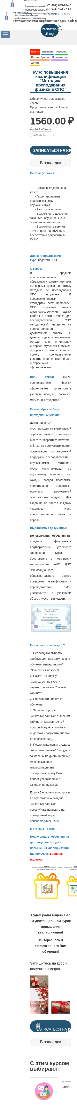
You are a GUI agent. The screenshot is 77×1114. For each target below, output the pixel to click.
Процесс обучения (40, 57)
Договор (35, 63)
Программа (47, 52)
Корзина (45, 20)
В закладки (50, 162)
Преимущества (59, 57)
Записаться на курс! (52, 150)
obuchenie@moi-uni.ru (44, 821)
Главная (19, 20)
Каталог (32, 20)
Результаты (61, 52)
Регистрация (52, 29)
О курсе (35, 52)
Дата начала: (41, 129)
